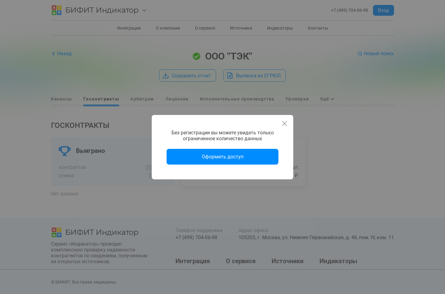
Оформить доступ (223, 157)
